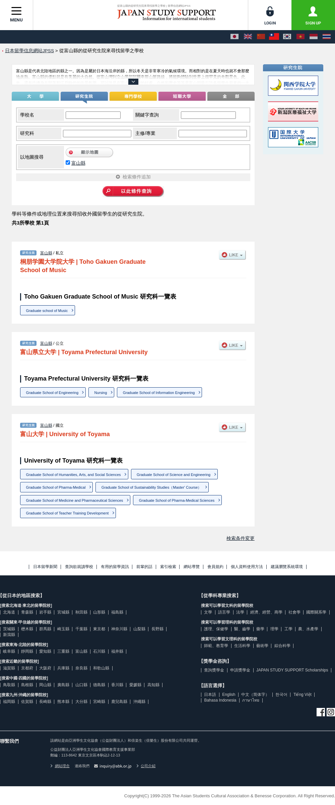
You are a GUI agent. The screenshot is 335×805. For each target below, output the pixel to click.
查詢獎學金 (214, 670)
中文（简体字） (255, 694)
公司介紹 (146, 766)
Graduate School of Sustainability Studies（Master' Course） (152, 487)
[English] (248, 37)
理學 (274, 629)
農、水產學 (308, 629)
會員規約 (215, 567)
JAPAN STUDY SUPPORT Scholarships (292, 670)
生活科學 (242, 645)
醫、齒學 (242, 629)
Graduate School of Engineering (52, 393)
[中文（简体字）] (261, 37)
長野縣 (157, 629)
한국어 (281, 694)
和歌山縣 (101, 668)
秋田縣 (81, 612)
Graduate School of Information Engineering (159, 393)
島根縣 (27, 684)
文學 (208, 612)
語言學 (224, 612)
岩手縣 (45, 612)
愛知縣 (45, 651)
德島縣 (99, 684)
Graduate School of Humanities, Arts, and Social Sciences (73, 475)
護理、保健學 (216, 629)
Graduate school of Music (47, 311)
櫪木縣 (27, 629)
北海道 (9, 612)
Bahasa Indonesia (220, 700)
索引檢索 (168, 567)
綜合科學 (282, 645)
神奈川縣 (119, 629)
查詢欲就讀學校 (79, 567)
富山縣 (78, 163)
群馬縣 (45, 629)
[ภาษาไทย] (327, 37)
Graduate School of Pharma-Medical (56, 487)
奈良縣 (81, 668)
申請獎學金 (240, 670)
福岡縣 (9, 701)
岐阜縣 (9, 651)
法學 (240, 612)
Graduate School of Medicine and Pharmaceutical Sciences (74, 500)
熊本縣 (63, 701)
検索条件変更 (240, 538)
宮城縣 (63, 612)
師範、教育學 (216, 645)
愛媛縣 (135, 684)
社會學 (294, 612)
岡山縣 (45, 684)
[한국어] (287, 37)
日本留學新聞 (45, 567)
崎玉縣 (63, 629)
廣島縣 (63, 684)
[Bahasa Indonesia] (314, 37)
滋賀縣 (9, 668)
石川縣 (99, 651)
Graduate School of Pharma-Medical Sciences (177, 500)
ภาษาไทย (250, 700)
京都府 (27, 668)
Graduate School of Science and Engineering (173, 475)
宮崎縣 (99, 701)
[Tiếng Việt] (300, 37)
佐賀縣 (27, 701)
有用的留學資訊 (115, 567)
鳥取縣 (9, 684)
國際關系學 (316, 612)
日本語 (210, 694)
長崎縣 (45, 701)
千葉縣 (81, 629)
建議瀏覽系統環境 (287, 567)
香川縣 (117, 684)
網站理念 (60, 766)
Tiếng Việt (302, 694)
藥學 (260, 629)
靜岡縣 (27, 651)
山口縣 (81, 684)
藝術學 (262, 645)
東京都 (99, 629)
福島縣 (117, 612)
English (228, 694)
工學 (288, 629)
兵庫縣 (63, 668)
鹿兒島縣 (119, 701)
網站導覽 (192, 567)
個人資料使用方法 (247, 567)
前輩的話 (144, 567)
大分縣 (81, 701)
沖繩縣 (139, 701)
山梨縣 (139, 629)
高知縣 (153, 684)
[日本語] (234, 37)
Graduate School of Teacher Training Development (67, 513)
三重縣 (63, 651)
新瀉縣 (9, 634)
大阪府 (45, 668)
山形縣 (99, 612)
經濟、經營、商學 (266, 612)
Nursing (100, 393)
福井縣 (117, 651)
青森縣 (27, 612)
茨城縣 (9, 629)
